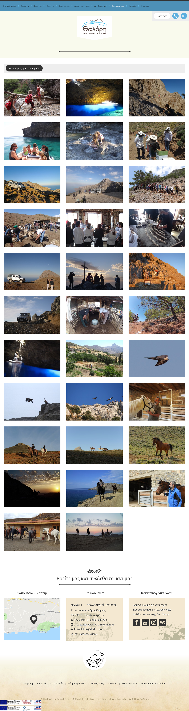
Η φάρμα (145, 6)
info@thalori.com (93, 629)
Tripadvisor (162, 622)
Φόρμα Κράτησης (77, 683)
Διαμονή (25, 6)
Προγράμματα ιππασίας (153, 683)
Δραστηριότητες (82, 6)
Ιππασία (132, 6)
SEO (134, 698)
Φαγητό (50, 6)
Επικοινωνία (56, 683)
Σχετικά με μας (9, 6)
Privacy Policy (129, 683)
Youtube (145, 622)
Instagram (153, 622)
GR (183, 15)
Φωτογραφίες (117, 6)
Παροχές (37, 6)
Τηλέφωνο (175, 16)
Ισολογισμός (97, 683)
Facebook (136, 622)
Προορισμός (64, 6)
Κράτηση (162, 15)
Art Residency (100, 6)
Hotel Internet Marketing (115, 698)
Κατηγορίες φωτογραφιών (24, 68)
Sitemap (112, 683)
